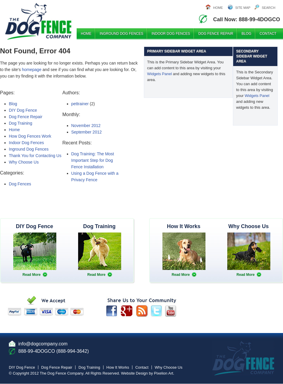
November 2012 (86, 125)
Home (218, 7)
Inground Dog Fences (121, 34)
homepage (31, 69)
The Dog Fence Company (61, 373)
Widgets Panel (159, 74)
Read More (31, 275)
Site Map (242, 7)
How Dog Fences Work (30, 136)
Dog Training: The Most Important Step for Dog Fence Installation (92, 160)
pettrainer (80, 103)
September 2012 (86, 132)
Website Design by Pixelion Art (147, 373)
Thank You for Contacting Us (35, 155)
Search (268, 7)
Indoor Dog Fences (171, 34)
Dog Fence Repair (215, 34)
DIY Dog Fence (23, 110)
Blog (246, 34)
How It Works (117, 367)
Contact (268, 34)
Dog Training (20, 123)
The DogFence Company (59, 20)
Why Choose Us (24, 162)
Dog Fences (20, 184)
